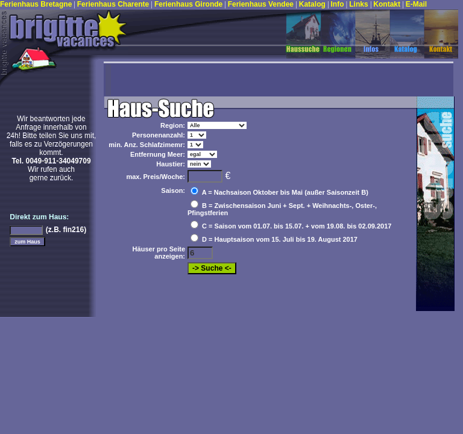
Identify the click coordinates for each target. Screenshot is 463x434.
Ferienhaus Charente (114, 4)
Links (359, 4)
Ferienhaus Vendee (262, 4)
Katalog (313, 4)
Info (338, 4)
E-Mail (416, 4)
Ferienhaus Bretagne (36, 4)
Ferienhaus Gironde (188, 4)
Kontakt (387, 4)
